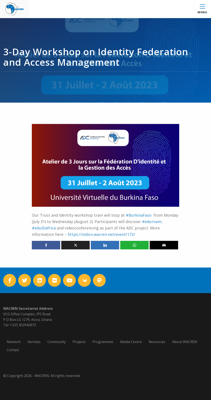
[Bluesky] (84, 280)
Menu (202, 9)
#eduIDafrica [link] (44, 235)
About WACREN (184, 341)
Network (14, 341)
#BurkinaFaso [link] (138, 222)
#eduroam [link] (151, 228)
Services (34, 341)
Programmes (102, 341)
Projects (79, 341)
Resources (157, 341)
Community (56, 341)
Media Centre (131, 341)
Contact (13, 350)
